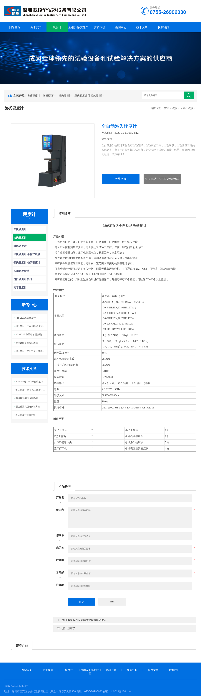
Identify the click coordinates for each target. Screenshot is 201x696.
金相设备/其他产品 (78, 29)
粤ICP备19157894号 (17, 685)
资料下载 (99, 27)
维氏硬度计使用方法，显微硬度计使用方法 (31, 351)
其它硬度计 (20, 287)
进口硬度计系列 (23, 279)
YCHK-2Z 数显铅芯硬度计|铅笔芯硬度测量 (31, 334)
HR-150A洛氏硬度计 (26, 318)
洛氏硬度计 (49, 95)
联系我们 (163, 27)
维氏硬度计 (65, 95)
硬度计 (57, 27)
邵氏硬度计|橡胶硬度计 (27, 262)
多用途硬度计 (21, 270)
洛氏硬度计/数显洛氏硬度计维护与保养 (31, 390)
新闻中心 (120, 27)
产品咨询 (121, 178)
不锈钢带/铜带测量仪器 (27, 398)
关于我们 (35, 27)
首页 (166, 108)
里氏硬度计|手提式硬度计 (89, 95)
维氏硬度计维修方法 (26, 415)
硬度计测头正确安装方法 (28, 406)
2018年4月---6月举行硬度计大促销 (31, 381)
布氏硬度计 (33, 95)
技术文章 (141, 27)
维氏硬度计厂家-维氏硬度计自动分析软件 (31, 326)
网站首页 (14, 27)
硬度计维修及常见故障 (27, 343)
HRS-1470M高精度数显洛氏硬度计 (86, 620)
